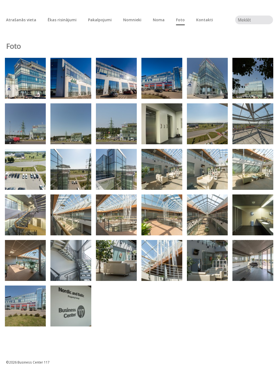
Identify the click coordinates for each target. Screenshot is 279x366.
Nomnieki (132, 19)
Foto (180, 19)
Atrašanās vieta (21, 19)
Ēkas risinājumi (62, 19)
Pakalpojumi (100, 19)
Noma (159, 19)
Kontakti (204, 19)
